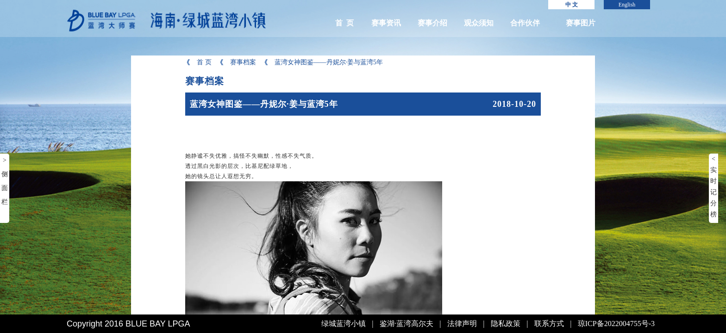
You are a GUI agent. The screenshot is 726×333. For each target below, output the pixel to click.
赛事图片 (580, 23)
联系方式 (549, 323)
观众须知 (479, 23)
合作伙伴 (525, 23)
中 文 (571, 4)
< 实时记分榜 (713, 186)
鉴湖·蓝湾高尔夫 (406, 323)
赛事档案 (237, 62)
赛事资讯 (386, 23)
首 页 (344, 23)
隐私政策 (505, 323)
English (627, 4)
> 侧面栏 (4, 181)
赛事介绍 (432, 23)
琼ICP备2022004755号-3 (616, 323)
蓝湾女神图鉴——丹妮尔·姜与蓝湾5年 (323, 62)
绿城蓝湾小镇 (343, 323)
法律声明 (462, 323)
